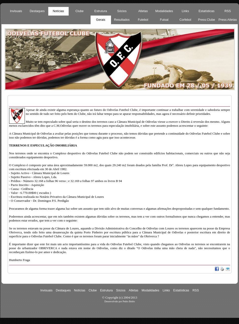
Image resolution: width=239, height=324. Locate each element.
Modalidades (164, 11)
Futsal (164, 19)
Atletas (143, 11)
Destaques (37, 11)
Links (185, 11)
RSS (227, 11)
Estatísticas (207, 11)
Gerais (100, 19)
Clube (79, 11)
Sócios (122, 11)
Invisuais (16, 11)
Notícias (58, 11)
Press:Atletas (228, 19)
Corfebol (185, 19)
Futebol (143, 19)
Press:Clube (206, 19)
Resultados (121, 19)
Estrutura (100, 11)
